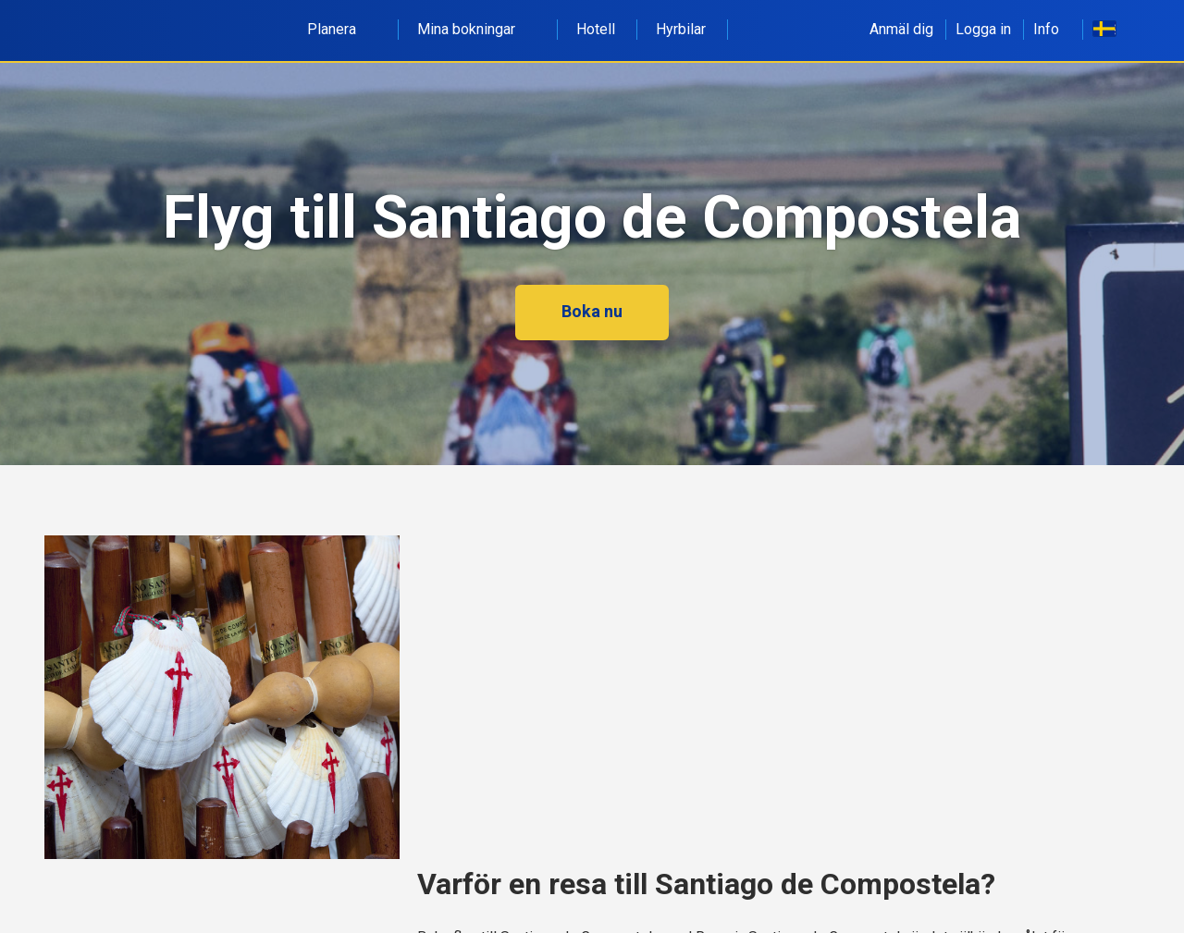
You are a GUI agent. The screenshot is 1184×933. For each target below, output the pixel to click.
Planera (341, 29)
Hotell (595, 29)
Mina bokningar (476, 29)
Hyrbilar (681, 29)
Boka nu (592, 311)
